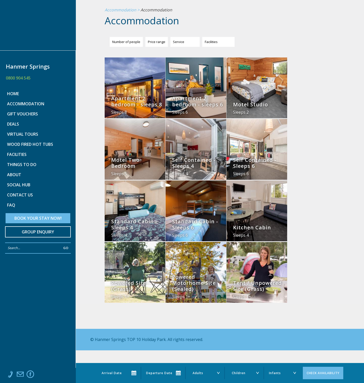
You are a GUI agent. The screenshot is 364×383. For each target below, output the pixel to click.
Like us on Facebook (30, 375)
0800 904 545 (18, 78)
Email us (20, 375)
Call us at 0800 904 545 (10, 375)
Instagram (40, 375)
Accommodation (120, 10)
